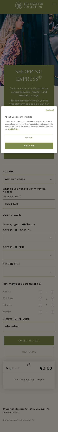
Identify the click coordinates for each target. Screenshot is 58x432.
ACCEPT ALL (29, 146)
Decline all (50, 110)
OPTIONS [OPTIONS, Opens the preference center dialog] (29, 138)
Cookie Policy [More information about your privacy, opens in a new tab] (13, 129)
